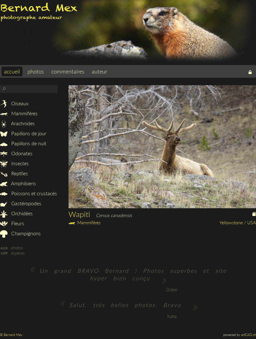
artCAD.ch (248, 335)
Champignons (20, 233)
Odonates (16, 153)
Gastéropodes (20, 203)
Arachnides (17, 123)
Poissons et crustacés (28, 193)
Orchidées (16, 213)
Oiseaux (14, 103)
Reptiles (14, 173)
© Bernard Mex (11, 335)
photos (36, 71)
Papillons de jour (23, 133)
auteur (99, 71)
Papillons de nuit (23, 143)
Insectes (14, 163)
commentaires (67, 71)
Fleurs (12, 223)
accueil (12, 71)
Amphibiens (18, 183)
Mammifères (19, 113)
